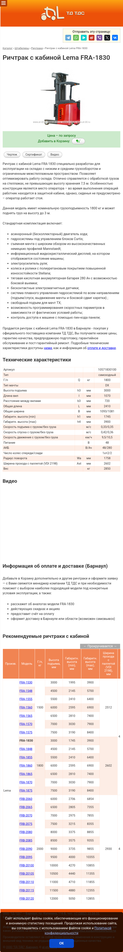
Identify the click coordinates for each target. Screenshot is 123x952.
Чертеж (12, 154)
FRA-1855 (26, 757)
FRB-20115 (27, 890)
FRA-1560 (26, 707)
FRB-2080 (26, 832)
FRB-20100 (27, 865)
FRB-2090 (26, 849)
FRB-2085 (26, 840)
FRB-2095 (26, 857)
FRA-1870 (26, 782)
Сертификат (33, 154)
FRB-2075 (26, 824)
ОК (61, 943)
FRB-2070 (26, 815)
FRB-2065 (26, 807)
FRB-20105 (27, 873)
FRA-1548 (26, 691)
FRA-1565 (26, 716)
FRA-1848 (26, 749)
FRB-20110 (27, 882)
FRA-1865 (26, 774)
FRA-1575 (26, 732)
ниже (48, 348)
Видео (55, 154)
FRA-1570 (26, 724)
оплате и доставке (101, 348)
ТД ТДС (62, 13)
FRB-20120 (27, 898)
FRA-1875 (26, 790)
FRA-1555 (26, 699)
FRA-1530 (26, 682)
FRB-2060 (26, 799)
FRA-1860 (26, 765)
